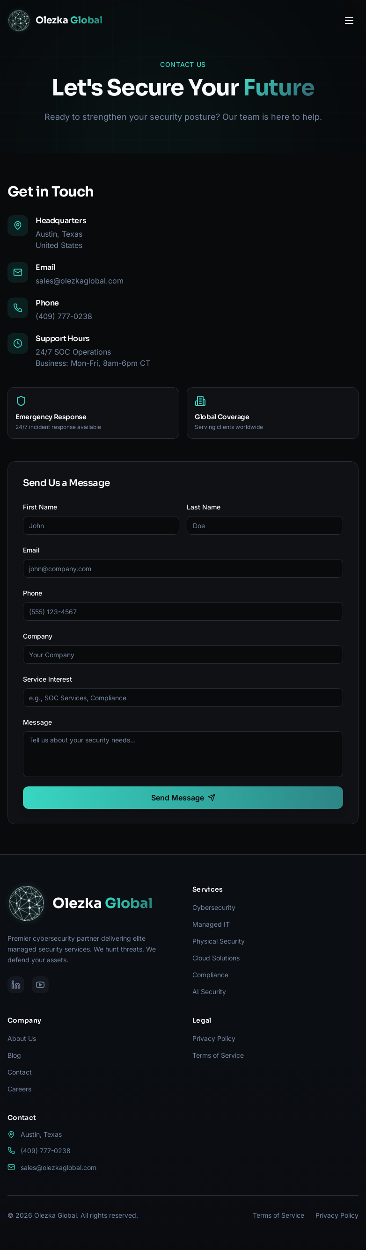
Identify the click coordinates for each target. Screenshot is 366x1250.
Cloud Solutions (216, 958)
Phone (32, 593)
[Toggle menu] (349, 20)
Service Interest (47, 679)
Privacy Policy (213, 1038)
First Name (40, 507)
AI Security (209, 992)
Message (37, 722)
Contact (19, 1072)
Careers (19, 1089)
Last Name (203, 507)
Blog (14, 1055)
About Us (21, 1038)
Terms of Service (218, 1055)
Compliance (210, 975)
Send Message (183, 797)
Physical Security (218, 941)
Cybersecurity (213, 907)
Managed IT (211, 924)
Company (37, 636)
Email (31, 550)
